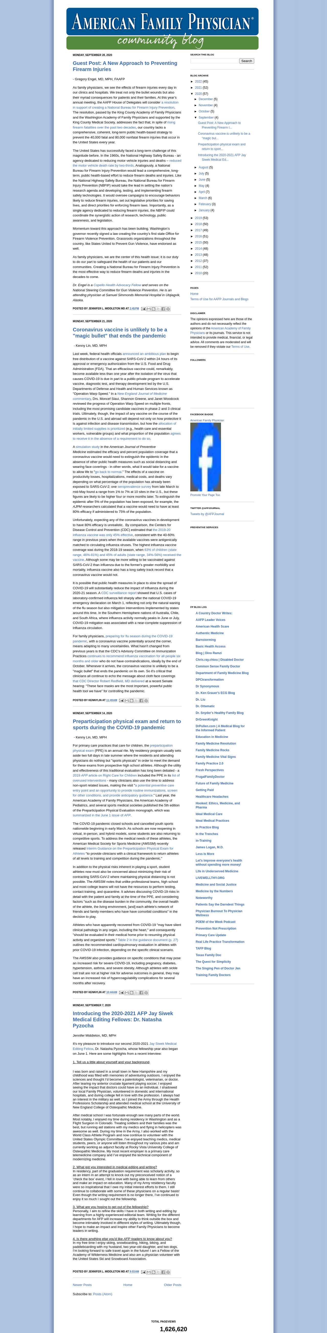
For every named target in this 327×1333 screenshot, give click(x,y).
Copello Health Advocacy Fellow (117, 285)
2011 (199, 267)
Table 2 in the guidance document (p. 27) (148, 940)
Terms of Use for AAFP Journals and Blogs (219, 299)
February (205, 204)
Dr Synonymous (207, 686)
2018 (199, 224)
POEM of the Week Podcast (216, 922)
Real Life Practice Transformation (220, 942)
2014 (199, 248)
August (204, 167)
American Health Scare (212, 626)
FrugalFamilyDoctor (210, 777)
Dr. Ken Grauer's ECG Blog (215, 693)
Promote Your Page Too (205, 494)
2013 (199, 255)
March (203, 198)
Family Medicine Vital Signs (216, 757)
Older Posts (172, 1285)
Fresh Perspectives (210, 770)
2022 (199, 81)
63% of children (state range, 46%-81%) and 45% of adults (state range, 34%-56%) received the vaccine (127, 555)
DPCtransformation (210, 679)
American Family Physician (207, 420)
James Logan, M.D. (210, 847)
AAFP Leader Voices (210, 620)
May (202, 186)
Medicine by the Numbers (214, 891)
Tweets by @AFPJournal (207, 514)
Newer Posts (82, 1285)
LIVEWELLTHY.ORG (210, 878)
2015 (199, 242)
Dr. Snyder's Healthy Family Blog (220, 713)
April (202, 192)
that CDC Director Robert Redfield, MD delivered (108, 681)
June (202, 179)
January (205, 210)
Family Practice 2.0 (209, 763)
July (202, 173)
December (206, 99)
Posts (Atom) (102, 1294)
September (207, 117)
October (205, 111)
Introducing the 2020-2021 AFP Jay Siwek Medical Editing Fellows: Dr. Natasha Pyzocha (123, 1019)
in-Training (203, 840)
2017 (199, 230)
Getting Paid (205, 790)
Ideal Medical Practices (212, 820)
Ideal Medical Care (209, 814)
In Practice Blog (207, 827)
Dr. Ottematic (205, 706)
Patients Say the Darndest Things (220, 904)
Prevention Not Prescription (216, 928)
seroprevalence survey (134, 487)
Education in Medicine (212, 737)
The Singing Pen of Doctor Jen (218, 968)
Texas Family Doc (208, 955)
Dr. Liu (200, 699)
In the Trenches (207, 834)
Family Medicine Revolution (216, 743)
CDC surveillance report (118, 593)
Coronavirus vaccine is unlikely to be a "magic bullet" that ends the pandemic (120, 333)
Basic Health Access (211, 646)
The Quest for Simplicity (213, 962)
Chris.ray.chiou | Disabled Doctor (220, 660)
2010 (199, 273)
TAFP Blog (203, 948)
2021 (199, 87)
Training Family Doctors (213, 975)
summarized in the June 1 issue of (102, 815)
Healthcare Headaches (212, 796)
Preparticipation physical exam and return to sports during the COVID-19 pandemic (127, 724)
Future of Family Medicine (214, 783)
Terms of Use (240, 347)
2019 (199, 218)
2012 (199, 261)
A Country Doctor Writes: (214, 613)
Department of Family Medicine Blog (222, 673)
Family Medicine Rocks (212, 750)
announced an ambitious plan (144, 354)
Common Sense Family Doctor (218, 666)
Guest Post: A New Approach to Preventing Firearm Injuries (125, 66)
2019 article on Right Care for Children (105, 775)
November (206, 105)
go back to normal (108, 472)
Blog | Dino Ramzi (209, 653)
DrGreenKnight (207, 719)
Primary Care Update (211, 935)
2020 (199, 94)
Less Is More (205, 854)
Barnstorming (206, 640)
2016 (199, 236)
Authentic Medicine (210, 633)
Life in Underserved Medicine (217, 871)
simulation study (88, 447)
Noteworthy (204, 898)
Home (127, 1285)
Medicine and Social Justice (216, 884)
